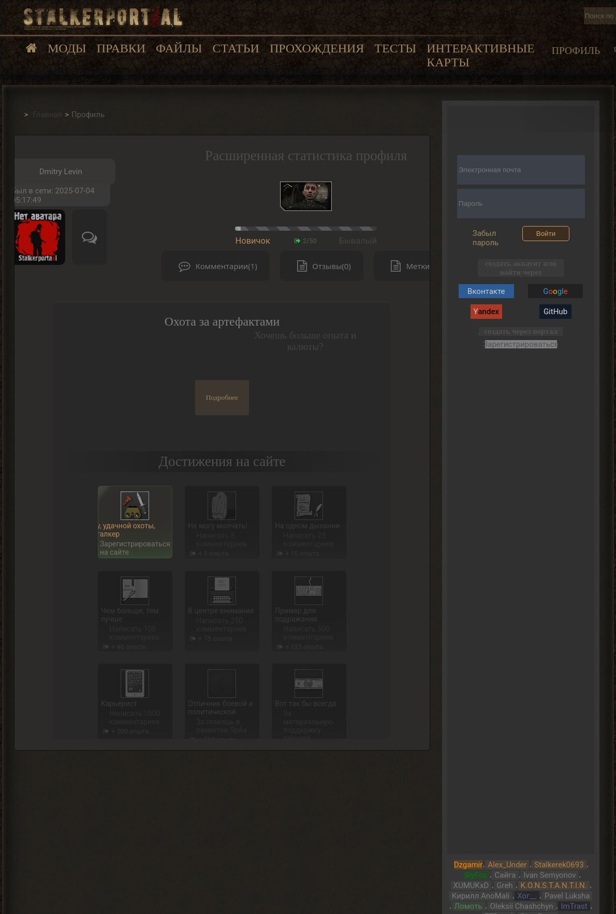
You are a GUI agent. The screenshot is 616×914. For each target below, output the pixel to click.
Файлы (179, 48)
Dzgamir (468, 864)
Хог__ (527, 896)
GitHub (555, 311)
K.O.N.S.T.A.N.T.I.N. (554, 885)
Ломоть (468, 906)
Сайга (505, 875)
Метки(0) (412, 266)
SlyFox (475, 875)
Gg (555, 291)
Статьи (235, 48)
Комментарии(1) (215, 266)
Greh (504, 885)
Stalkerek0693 (558, 864)
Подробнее (222, 397)
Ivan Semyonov (549, 875)
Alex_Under (507, 864)
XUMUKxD (471, 885)
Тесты (395, 48)
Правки (121, 48)
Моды (67, 48)
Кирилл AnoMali (480, 896)
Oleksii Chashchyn (521, 906)
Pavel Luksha (567, 896)
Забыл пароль (486, 238)
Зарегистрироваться (521, 344)
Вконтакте (486, 291)
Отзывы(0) (321, 266)
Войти (545, 233)
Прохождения (317, 48)
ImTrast (574, 906)
